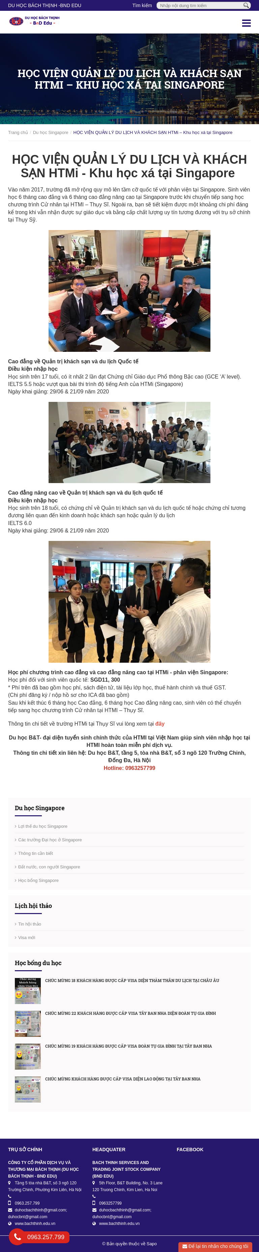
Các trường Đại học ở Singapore (50, 839)
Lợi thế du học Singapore (42, 826)
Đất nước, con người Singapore (49, 866)
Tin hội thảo (29, 924)
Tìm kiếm (142, 5)
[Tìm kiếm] (246, 5)
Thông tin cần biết (35, 853)
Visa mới (26, 937)
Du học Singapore (50, 132)
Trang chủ (18, 132)
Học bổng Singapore (38, 880)
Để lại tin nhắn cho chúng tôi (215, 1246)
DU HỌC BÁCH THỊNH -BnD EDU (44, 5)
